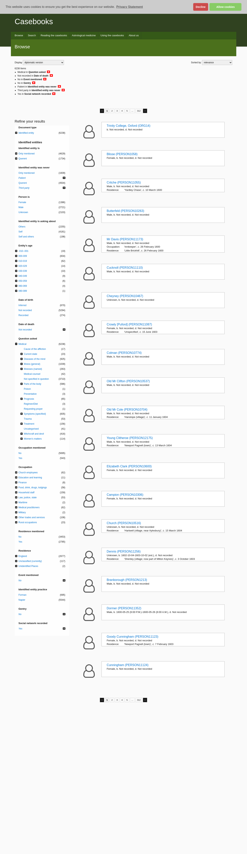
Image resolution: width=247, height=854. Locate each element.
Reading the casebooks (54, 35)
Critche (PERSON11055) (124, 182)
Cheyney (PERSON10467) (125, 296)
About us (134, 35)
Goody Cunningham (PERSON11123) (132, 636)
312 (139, 111)
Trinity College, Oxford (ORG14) (128, 125)
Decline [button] (200, 6)
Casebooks (34, 21)
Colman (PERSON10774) (124, 352)
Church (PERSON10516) (124, 523)
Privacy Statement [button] (129, 6)
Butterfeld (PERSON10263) (125, 210)
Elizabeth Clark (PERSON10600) (129, 466)
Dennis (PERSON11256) (124, 551)
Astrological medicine (84, 35)
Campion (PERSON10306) (125, 494)
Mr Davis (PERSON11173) (125, 239)
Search (32, 35)
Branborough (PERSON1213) (127, 579)
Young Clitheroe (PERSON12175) (130, 438)
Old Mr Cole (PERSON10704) (127, 409)
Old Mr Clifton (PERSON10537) (128, 381)
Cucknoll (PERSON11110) (125, 267)
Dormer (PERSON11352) (124, 608)
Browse (19, 35)
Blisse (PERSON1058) (122, 154)
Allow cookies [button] (225, 6)
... (132, 111)
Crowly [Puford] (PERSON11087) (129, 324)
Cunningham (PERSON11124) (127, 665)
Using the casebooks (112, 35)
